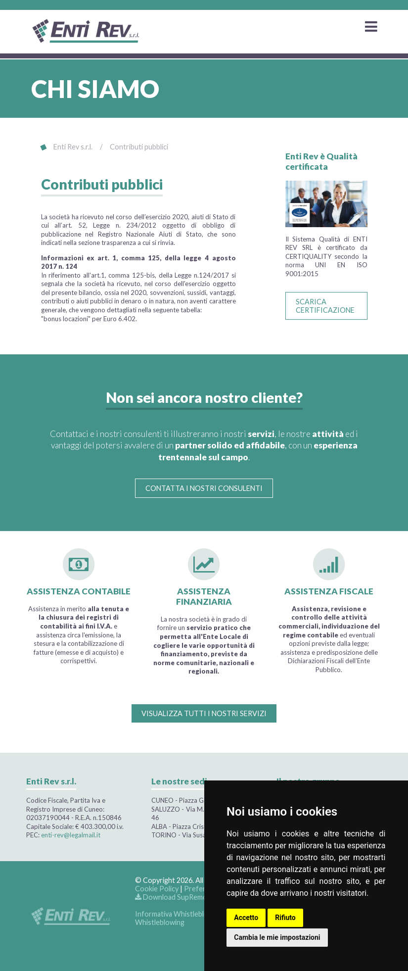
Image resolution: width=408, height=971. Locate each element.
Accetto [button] (246, 918)
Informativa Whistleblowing (179, 914)
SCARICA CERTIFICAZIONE (325, 305)
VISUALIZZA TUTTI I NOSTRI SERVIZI (204, 713)
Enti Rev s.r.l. (72, 147)
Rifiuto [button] (285, 918)
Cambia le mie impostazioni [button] (277, 937)
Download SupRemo (171, 897)
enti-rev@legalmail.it (70, 835)
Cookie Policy (157, 888)
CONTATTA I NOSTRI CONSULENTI (204, 488)
